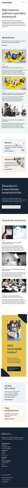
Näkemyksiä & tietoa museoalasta (13, 369)
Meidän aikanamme (9, 399)
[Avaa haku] (22, 2)
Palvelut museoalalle (9, 151)
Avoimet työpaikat (9, 169)
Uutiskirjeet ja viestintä (9, 418)
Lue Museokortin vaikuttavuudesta (11, 207)
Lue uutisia (5, 45)
